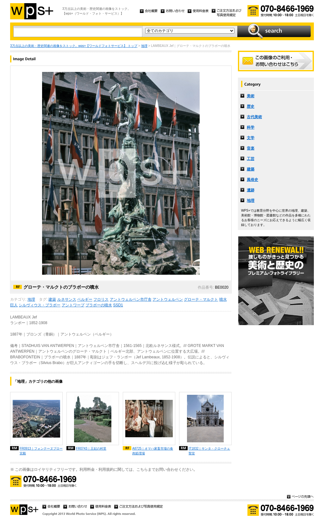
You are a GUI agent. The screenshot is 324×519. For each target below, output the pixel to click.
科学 (250, 127)
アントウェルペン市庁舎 (131, 299)
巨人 (14, 305)
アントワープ (73, 305)
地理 (144, 46)
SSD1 (118, 305)
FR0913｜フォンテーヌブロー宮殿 (41, 451)
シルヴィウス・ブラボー (39, 305)
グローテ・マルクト (201, 299)
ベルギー (84, 299)
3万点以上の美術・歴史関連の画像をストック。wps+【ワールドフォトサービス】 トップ (73, 46)
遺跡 (250, 190)
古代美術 (254, 117)
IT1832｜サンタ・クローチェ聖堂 (209, 451)
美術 (250, 96)
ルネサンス (66, 299)
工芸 (250, 159)
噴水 (223, 299)
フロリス (101, 299)
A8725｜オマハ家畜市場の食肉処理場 (152, 451)
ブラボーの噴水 (98, 305)
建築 (52, 299)
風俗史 (252, 179)
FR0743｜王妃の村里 (91, 448)
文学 (250, 138)
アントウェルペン (168, 299)
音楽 (250, 148)
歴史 (250, 106)
